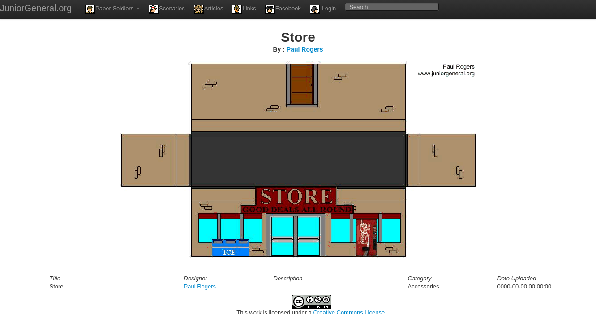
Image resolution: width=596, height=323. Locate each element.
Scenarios (167, 9)
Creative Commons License (349, 312)
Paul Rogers (305, 49)
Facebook (283, 9)
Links (244, 9)
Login (323, 9)
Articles (208, 9)
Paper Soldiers (112, 9)
